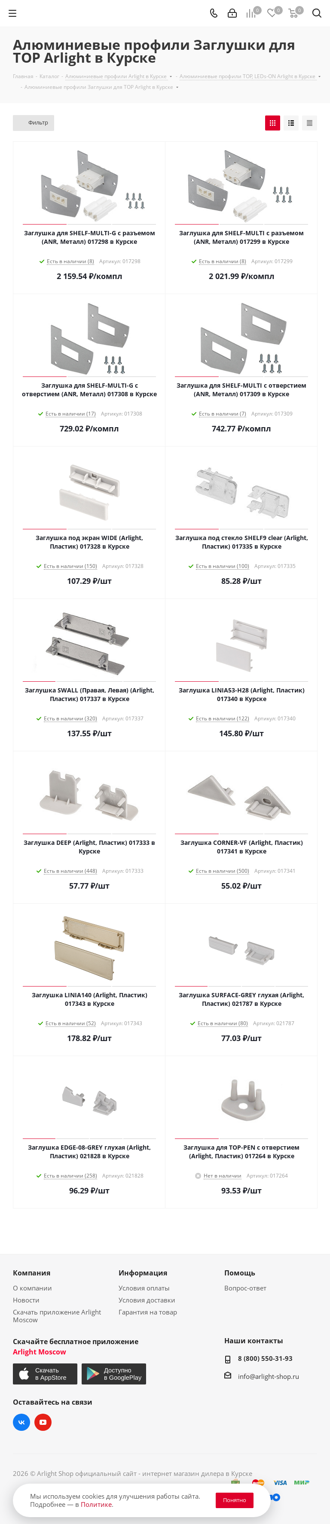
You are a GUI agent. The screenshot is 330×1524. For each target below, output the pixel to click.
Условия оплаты (144, 1288)
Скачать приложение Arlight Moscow (57, 1316)
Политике (96, 1504)
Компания (31, 1273)
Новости (26, 1300)
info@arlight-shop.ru (268, 1376)
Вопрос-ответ (245, 1288)
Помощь (239, 1273)
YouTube (43, 1422)
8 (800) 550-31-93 (265, 1358)
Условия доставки (147, 1300)
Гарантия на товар (148, 1312)
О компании (32, 1288)
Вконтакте (21, 1422)
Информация (143, 1273)
